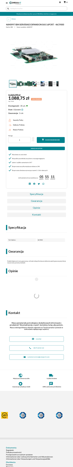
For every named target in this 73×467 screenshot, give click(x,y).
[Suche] (36, 8)
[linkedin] (30, 183)
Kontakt (36, 214)
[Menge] (19, 140)
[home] (15, 3)
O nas (8, 446)
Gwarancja (36, 200)
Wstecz (14, 19)
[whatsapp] (43, 183)
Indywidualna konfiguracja (15, 437)
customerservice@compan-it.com (36, 325)
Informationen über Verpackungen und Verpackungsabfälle (28, 427)
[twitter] (39, 183)
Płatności (9, 435)
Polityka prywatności (13, 421)
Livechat (36, 307)
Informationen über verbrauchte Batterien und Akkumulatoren (29, 425)
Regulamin (10, 418)
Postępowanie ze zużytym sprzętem (19, 423)
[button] (56, 32)
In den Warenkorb (51, 139)
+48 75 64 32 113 (36, 316)
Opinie (36, 207)
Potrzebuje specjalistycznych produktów (21, 440)
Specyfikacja (36, 194)
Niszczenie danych (13, 450)
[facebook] (34, 183)
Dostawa (9, 433)
